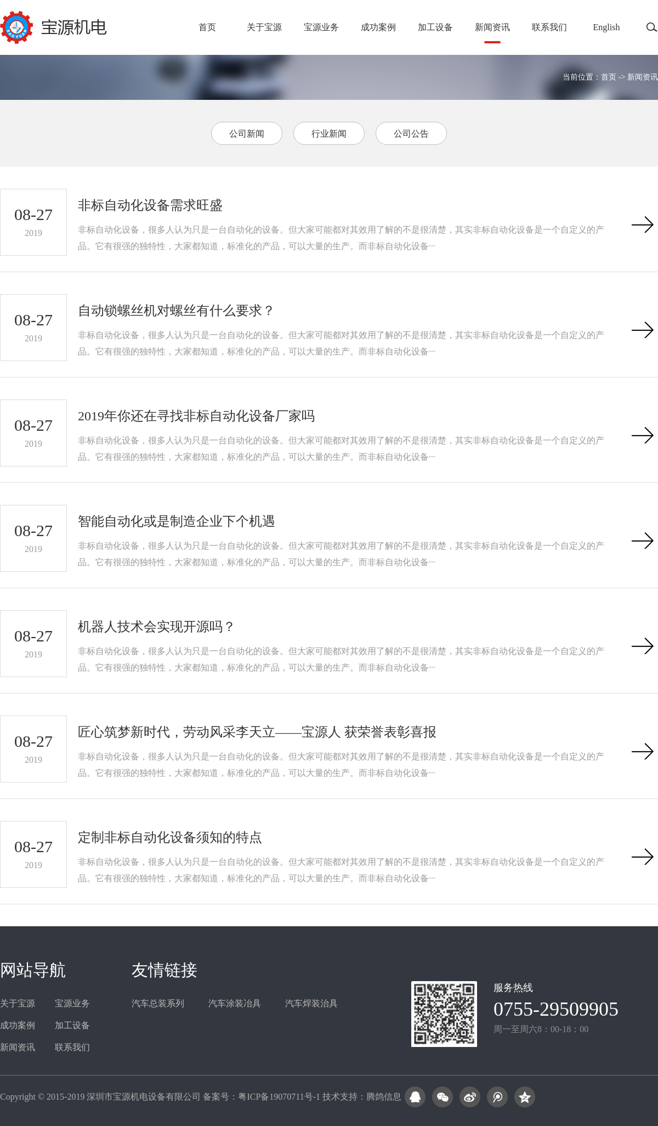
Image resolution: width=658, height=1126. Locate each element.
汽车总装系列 (158, 1003)
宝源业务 (321, 27)
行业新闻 (329, 133)
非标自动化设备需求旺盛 (150, 205)
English (606, 27)
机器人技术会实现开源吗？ (157, 627)
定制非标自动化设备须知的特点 (170, 837)
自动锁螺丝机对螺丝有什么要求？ (176, 310)
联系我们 (549, 27)
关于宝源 (264, 27)
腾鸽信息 (383, 1096)
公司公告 (411, 133)
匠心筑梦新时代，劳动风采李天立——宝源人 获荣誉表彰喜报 (257, 732)
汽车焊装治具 (311, 1003)
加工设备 (435, 27)
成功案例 (378, 27)
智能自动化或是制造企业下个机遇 (176, 521)
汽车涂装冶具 (234, 1003)
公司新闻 (246, 133)
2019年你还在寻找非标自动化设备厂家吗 (196, 416)
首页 (207, 27)
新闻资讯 (492, 27)
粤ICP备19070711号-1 (279, 1096)
